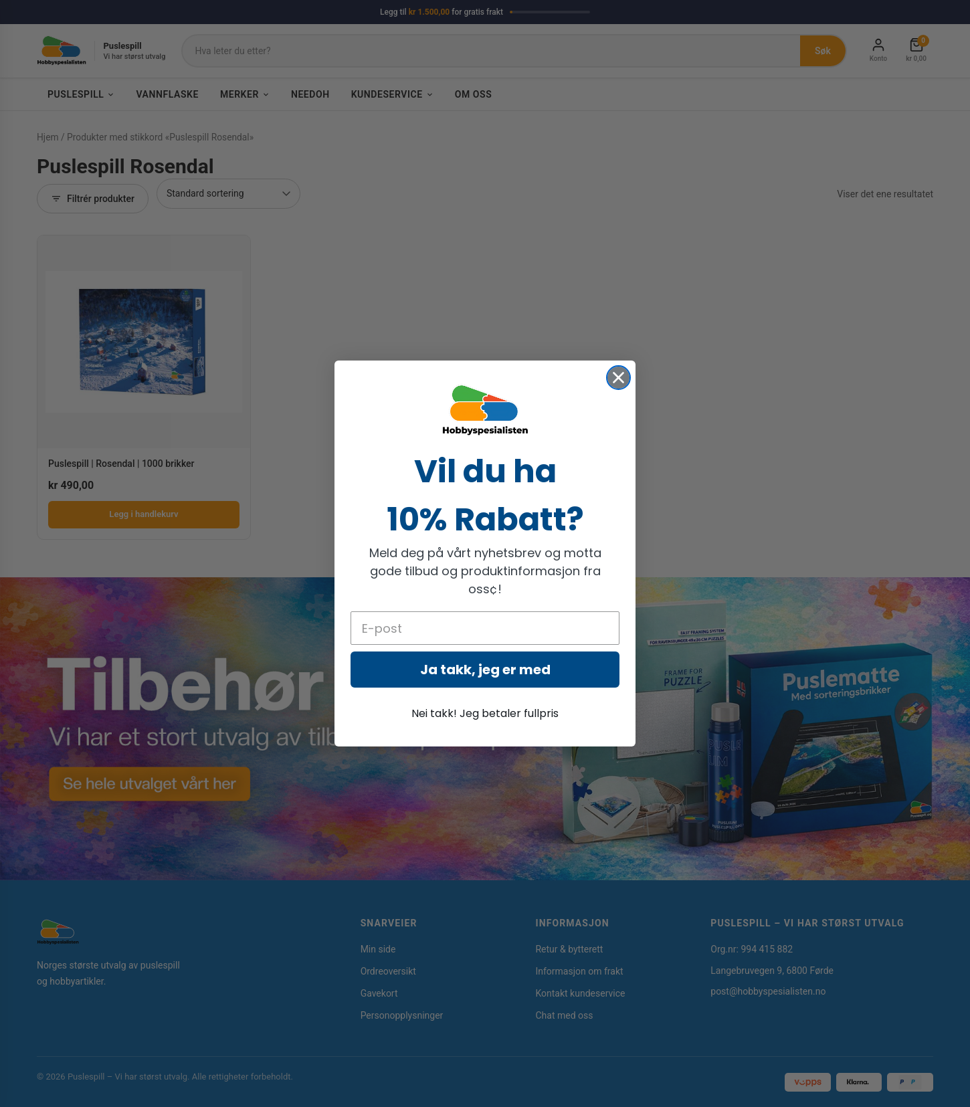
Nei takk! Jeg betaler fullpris (485, 713)
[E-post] (485, 628)
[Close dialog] (618, 377)
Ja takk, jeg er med (485, 669)
